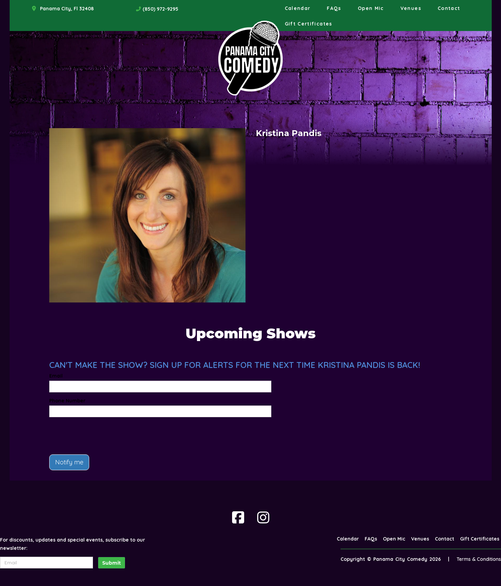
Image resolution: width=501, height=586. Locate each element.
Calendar (298, 8)
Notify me (69, 462)
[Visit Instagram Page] (263, 517)
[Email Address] (46, 562)
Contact (449, 8)
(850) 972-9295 (160, 9)
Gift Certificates (308, 24)
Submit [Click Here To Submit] (111, 563)
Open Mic (371, 8)
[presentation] (101, 435)
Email (56, 376)
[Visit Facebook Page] (238, 517)
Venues (410, 8)
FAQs (334, 8)
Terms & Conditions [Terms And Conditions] (479, 559)
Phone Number (67, 401)
